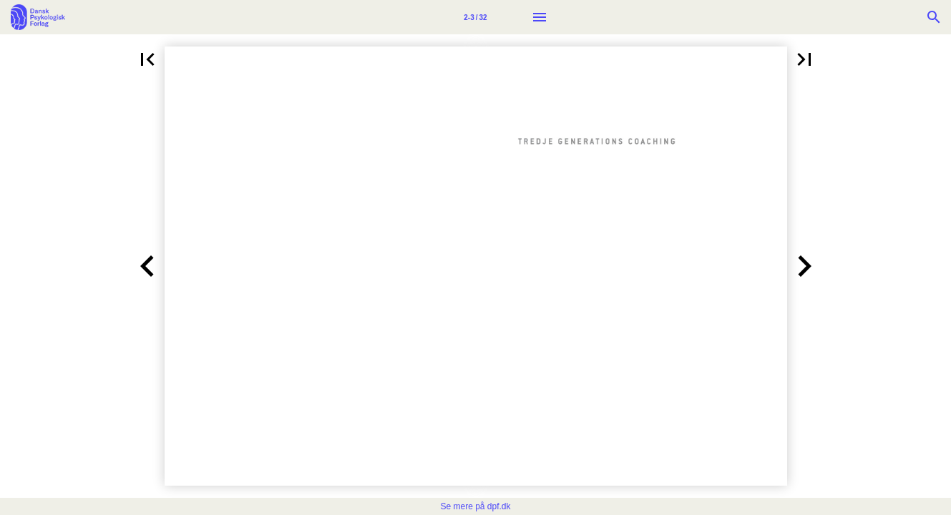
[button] (147, 59)
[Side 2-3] (476, 17)
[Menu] (539, 17)
